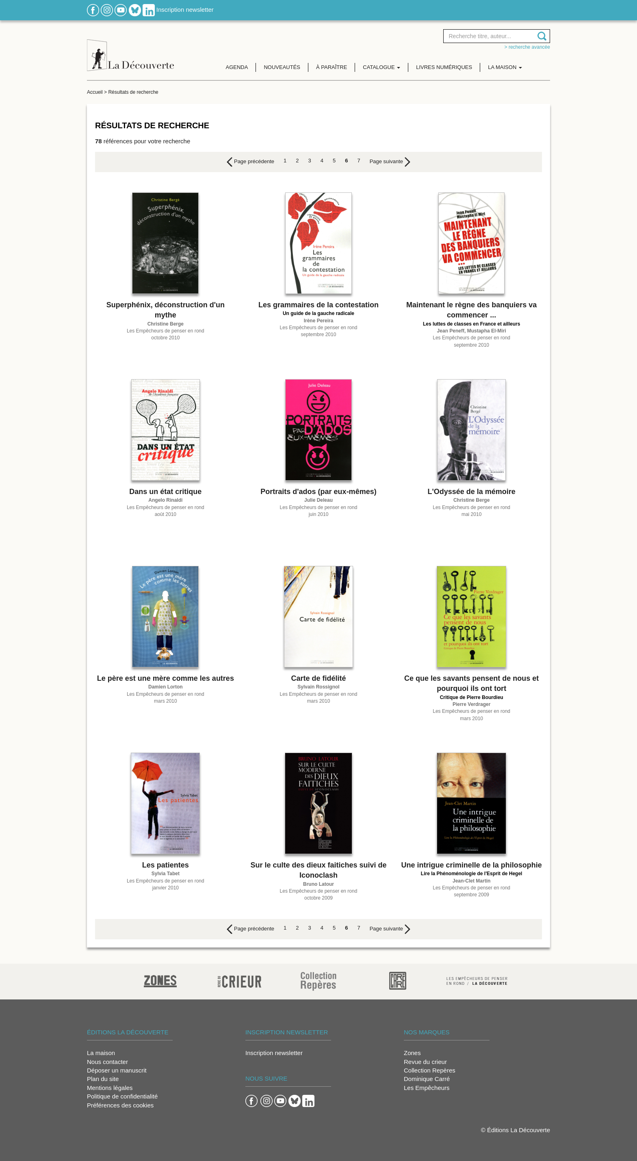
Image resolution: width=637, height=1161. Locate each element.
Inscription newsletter (185, 9)
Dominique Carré (427, 1078)
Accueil (95, 92)
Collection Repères (429, 1070)
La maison (101, 1052)
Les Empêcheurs (427, 1087)
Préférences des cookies (120, 1105)
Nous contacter (107, 1061)
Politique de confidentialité (122, 1096)
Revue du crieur (425, 1061)
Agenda (237, 67)
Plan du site (103, 1078)
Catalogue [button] (381, 67)
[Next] (390, 162)
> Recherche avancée (527, 47)
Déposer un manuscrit (117, 1070)
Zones (412, 1052)
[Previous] (250, 162)
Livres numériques (444, 67)
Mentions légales (110, 1087)
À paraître (331, 67)
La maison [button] (505, 67)
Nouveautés (282, 67)
